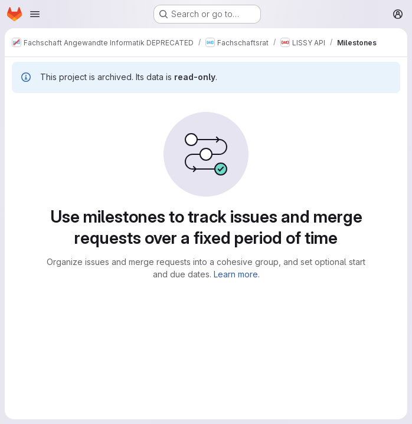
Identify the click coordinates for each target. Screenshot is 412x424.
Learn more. (237, 274)
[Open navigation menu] (34, 14)
